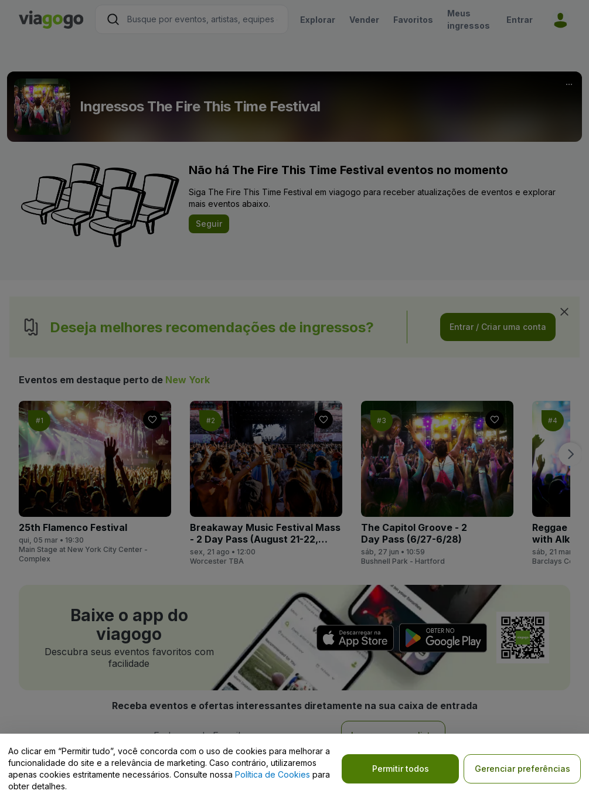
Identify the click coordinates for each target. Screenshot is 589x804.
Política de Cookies (272, 774)
